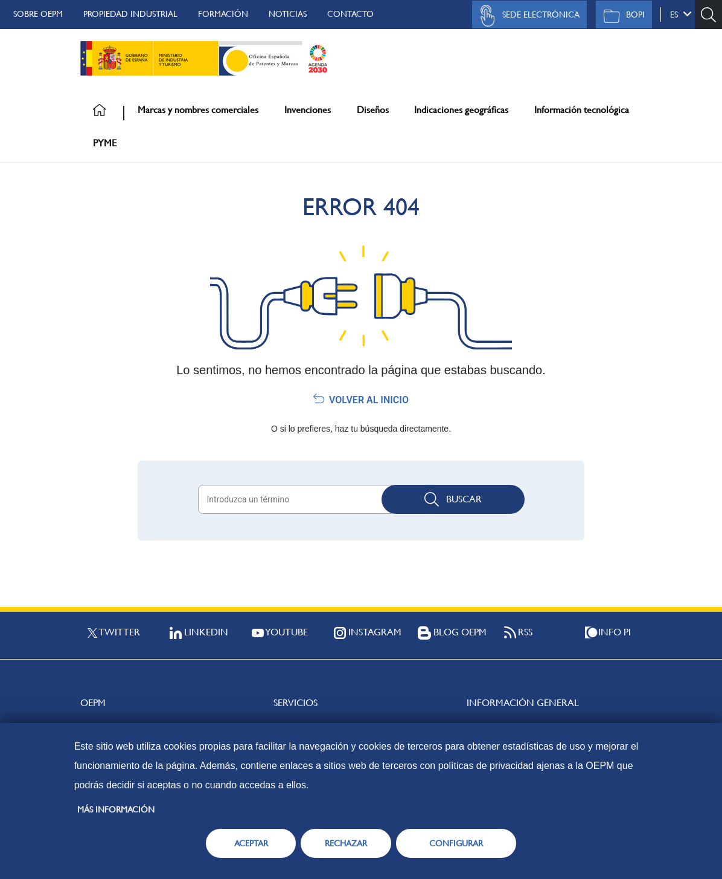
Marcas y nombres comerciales (198, 109)
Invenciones (307, 109)
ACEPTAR (251, 843)
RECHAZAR (346, 843)
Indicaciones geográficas (461, 109)
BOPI (621, 15)
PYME (105, 143)
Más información (116, 809)
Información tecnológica (581, 109)
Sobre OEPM (38, 14)
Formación (223, 14)
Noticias (288, 14)
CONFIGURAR (456, 843)
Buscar (453, 499)
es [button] (681, 13)
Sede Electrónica (526, 15)
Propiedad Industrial (130, 14)
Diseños (373, 109)
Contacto (350, 14)
